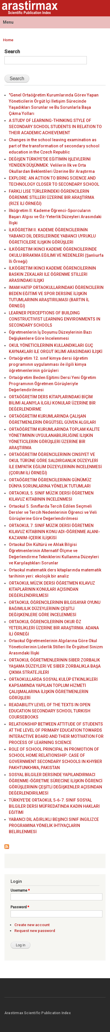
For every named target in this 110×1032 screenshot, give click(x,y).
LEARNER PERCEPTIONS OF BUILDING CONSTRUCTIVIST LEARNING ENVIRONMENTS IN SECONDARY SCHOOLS (54, 319)
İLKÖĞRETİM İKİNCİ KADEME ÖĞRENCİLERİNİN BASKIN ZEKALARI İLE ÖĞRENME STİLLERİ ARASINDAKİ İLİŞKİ (52, 274)
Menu (8, 22)
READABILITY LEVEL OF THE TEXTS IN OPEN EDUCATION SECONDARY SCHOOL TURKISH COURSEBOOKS (49, 710)
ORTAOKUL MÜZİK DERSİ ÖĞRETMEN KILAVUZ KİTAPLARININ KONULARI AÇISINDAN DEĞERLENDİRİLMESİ (52, 589)
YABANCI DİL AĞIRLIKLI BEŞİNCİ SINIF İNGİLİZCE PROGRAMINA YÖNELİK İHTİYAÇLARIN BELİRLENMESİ (54, 825)
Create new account (32, 925)
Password (20, 907)
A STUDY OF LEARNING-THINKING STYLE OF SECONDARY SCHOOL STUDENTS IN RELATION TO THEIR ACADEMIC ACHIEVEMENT (55, 126)
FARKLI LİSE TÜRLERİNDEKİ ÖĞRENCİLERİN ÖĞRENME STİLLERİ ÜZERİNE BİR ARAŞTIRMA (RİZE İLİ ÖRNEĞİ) (51, 197)
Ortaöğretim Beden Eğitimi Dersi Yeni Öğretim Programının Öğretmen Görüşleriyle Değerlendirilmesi (52, 383)
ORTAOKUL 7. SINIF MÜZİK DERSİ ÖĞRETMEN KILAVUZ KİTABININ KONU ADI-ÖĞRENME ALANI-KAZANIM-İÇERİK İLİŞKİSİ (54, 531)
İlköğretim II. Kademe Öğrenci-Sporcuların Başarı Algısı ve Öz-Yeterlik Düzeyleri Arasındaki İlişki (55, 216)
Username (20, 890)
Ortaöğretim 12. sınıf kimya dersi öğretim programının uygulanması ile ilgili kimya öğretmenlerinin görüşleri (48, 364)
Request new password (34, 930)
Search (12, 51)
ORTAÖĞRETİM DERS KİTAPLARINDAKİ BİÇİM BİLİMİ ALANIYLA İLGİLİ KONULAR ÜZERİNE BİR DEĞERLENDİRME (52, 402)
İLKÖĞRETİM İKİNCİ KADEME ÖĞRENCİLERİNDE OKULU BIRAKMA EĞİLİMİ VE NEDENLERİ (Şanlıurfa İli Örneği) (56, 255)
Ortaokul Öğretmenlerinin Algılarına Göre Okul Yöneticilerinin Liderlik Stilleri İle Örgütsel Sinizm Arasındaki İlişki (56, 646)
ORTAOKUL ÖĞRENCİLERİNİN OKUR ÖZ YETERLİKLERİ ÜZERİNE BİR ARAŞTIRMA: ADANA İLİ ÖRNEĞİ (54, 627)
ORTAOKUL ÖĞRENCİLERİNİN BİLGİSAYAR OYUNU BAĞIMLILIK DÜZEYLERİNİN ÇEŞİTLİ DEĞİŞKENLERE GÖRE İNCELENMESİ (54, 608)
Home (8, 40)
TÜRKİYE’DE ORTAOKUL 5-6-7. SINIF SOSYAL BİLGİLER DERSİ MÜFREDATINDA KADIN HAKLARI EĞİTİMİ (54, 806)
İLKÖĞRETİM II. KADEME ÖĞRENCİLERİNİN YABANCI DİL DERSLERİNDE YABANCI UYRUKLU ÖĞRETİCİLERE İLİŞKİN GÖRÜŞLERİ (52, 236)
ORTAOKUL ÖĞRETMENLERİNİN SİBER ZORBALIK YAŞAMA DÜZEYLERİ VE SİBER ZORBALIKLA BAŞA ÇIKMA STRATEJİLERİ (55, 666)
